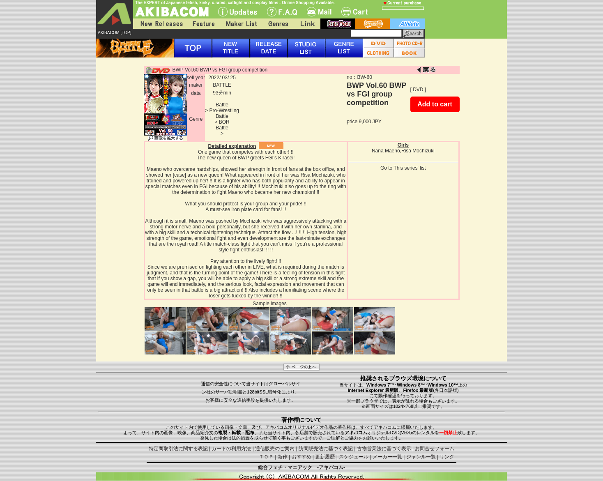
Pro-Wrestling (224, 110)
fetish (337, 23)
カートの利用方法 (231, 448)
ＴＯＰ (266, 457)
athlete (407, 23)
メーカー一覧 (387, 457)
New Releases (159, 23)
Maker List (241, 23)
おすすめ (301, 457)
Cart (354, 12)
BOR (224, 122)
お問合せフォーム (434, 448)
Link (306, 23)
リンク (447, 457)
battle (372, 23)
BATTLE (222, 85)
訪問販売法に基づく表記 (326, 448)
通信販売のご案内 (275, 448)
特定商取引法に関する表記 (178, 448)
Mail (319, 12)
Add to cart (434, 104)
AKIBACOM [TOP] (114, 32)
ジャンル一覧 (421, 457)
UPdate (238, 12)
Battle (222, 105)
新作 (283, 457)
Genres (277, 23)
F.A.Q (282, 12)
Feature (203, 23)
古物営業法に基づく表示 (384, 448)
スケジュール (353, 457)
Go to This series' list (403, 168)
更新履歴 (325, 457)
